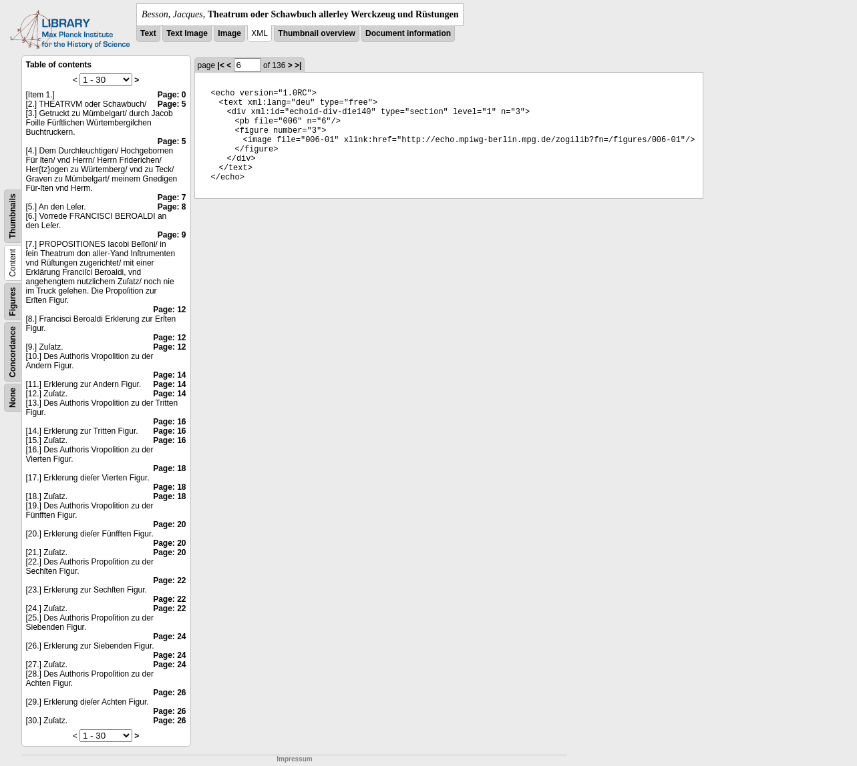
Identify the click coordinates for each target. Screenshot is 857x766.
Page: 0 (172, 94)
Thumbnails (12, 216)
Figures (12, 301)
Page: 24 (169, 636)
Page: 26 (169, 692)
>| (298, 65)
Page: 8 (172, 207)
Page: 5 (172, 104)
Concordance (12, 352)
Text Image (187, 33)
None (12, 398)
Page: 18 (169, 468)
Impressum (294, 759)
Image (229, 33)
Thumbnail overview (316, 33)
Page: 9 (172, 235)
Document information (408, 33)
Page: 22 (169, 580)
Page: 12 (169, 309)
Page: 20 (169, 524)
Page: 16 (169, 421)
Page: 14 (169, 375)
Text (148, 33)
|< (221, 65)
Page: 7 (172, 197)
